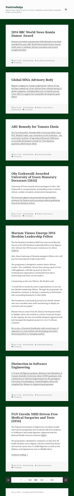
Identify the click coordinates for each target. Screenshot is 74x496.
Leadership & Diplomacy (45, 345)
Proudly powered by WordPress (33, 492)
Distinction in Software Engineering (29, 365)
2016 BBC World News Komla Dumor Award (33, 34)
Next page (65, 480)
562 (42, 479)
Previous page (8, 480)
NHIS (43, 435)
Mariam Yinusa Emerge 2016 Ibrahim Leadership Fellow (33, 234)
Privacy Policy (16, 492)
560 (30, 479)
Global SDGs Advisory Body (32, 80)
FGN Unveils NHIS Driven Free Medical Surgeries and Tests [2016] (34, 417)
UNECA (15, 250)
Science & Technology (44, 154)
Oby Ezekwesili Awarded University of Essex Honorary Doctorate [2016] (34, 177)
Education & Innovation (44, 395)
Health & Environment (44, 465)
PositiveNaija (14, 7)
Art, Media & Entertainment (46, 61)
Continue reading (19, 454)
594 (52, 479)
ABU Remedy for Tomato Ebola (35, 127)
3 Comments (17, 63)
